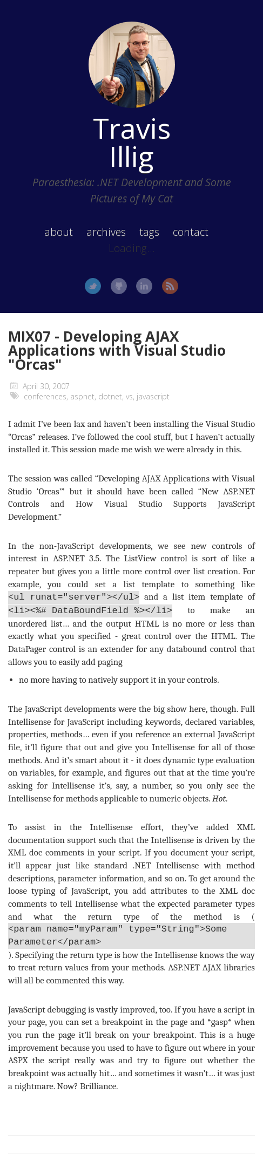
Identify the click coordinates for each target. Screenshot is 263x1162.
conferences (45, 396)
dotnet (110, 396)
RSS (170, 286)
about (58, 232)
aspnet (82, 396)
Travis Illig (132, 142)
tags (149, 232)
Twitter (93, 286)
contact (190, 232)
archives (106, 232)
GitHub (119, 286)
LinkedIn (144, 286)
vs (129, 396)
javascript (153, 396)
